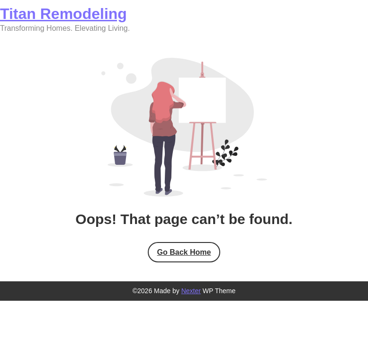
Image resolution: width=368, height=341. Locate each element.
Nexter (191, 291)
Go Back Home (184, 252)
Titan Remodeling (63, 13)
